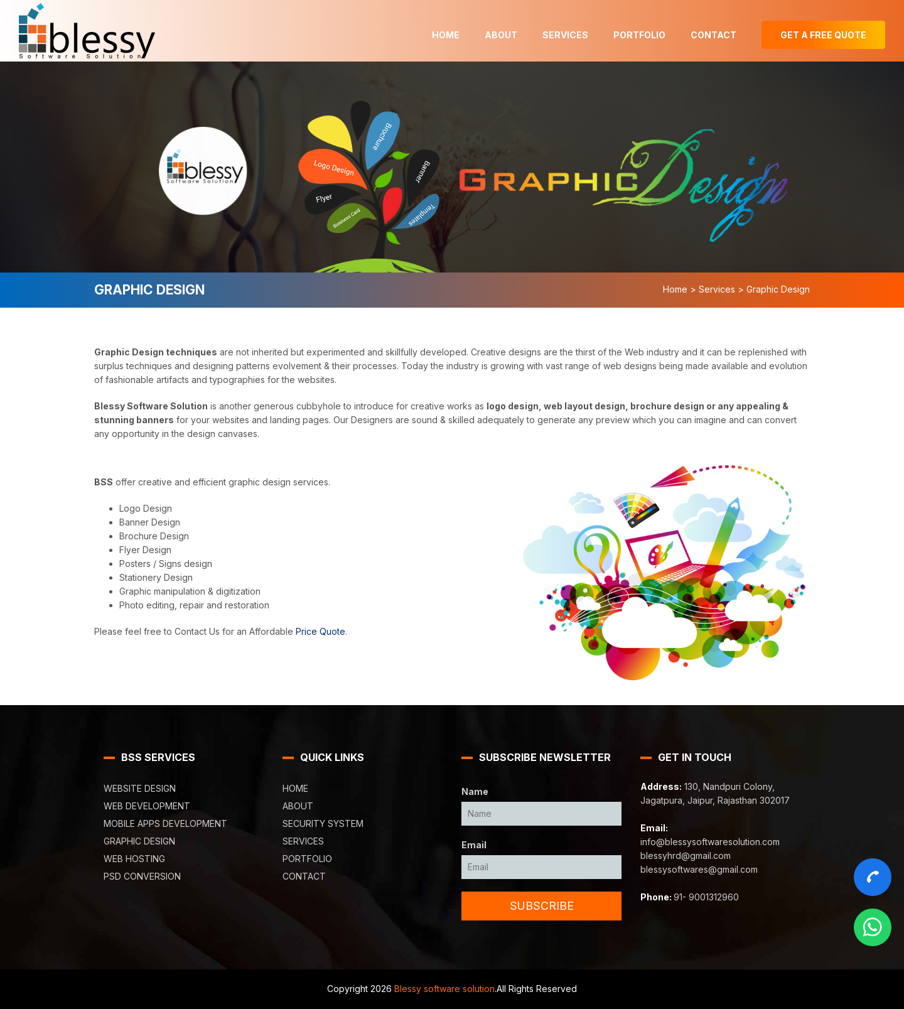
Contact (713, 35)
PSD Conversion (142, 876)
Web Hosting (134, 858)
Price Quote (320, 631)
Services (565, 35)
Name (474, 791)
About (501, 35)
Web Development (147, 806)
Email (474, 844)
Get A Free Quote (823, 35)
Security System (322, 823)
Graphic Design (139, 841)
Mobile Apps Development (165, 823)
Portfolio (639, 35)
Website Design (140, 788)
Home (446, 35)
